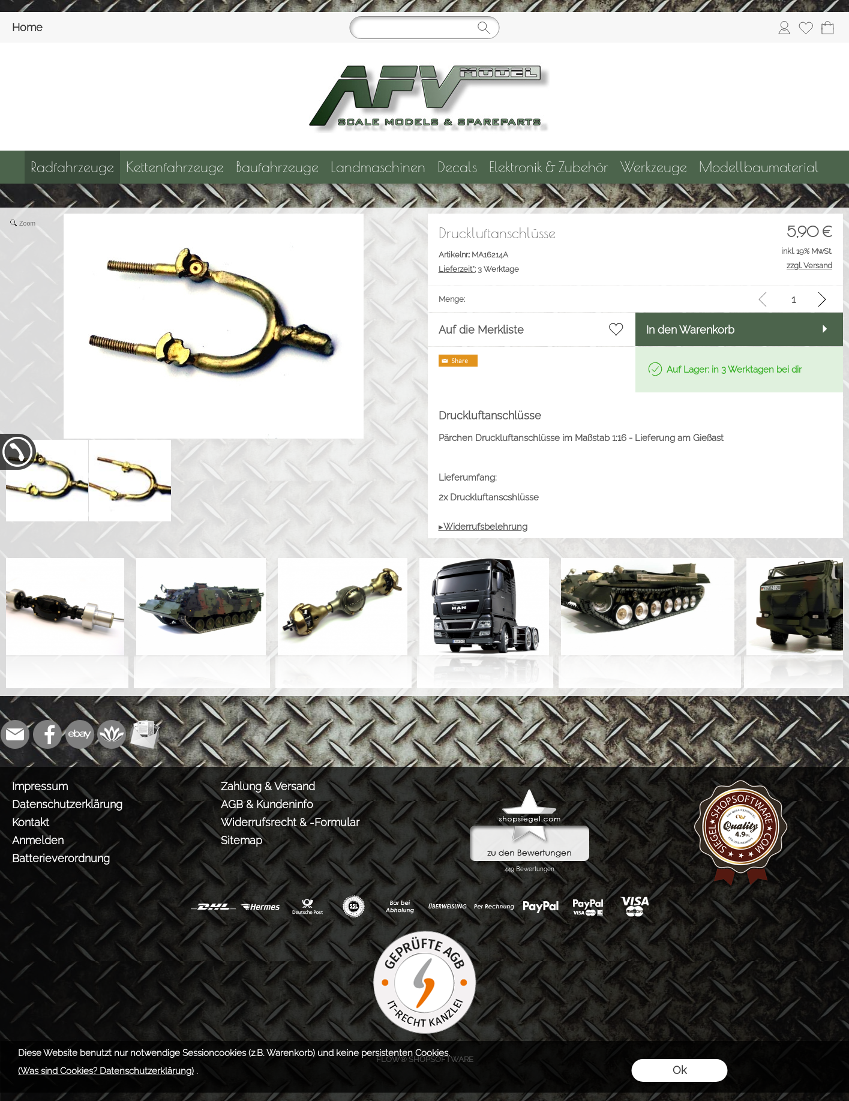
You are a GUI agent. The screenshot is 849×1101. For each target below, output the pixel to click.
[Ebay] (80, 734)
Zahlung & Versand (268, 786)
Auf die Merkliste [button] (481, 329)
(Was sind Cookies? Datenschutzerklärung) (106, 1071)
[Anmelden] (784, 27)
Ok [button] (679, 1070)
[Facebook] (47, 734)
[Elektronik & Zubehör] (548, 167)
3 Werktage (479, 269)
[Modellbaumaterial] (759, 167)
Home (27, 27)
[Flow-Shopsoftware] (112, 734)
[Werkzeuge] (653, 167)
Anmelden (38, 840)
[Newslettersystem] (145, 734)
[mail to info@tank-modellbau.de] (15, 734)
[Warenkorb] (827, 27)
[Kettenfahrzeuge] (175, 167)
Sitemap (241, 840)
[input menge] (793, 299)
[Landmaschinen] (378, 167)
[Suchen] (425, 27)
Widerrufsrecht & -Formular (290, 822)
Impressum (40, 786)
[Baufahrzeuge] (277, 167)
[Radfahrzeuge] (72, 167)
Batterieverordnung (61, 858)
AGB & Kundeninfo (267, 804)
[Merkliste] (806, 27)
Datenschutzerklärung (67, 804)
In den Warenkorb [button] (690, 329)
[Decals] (457, 167)
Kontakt (30, 822)
